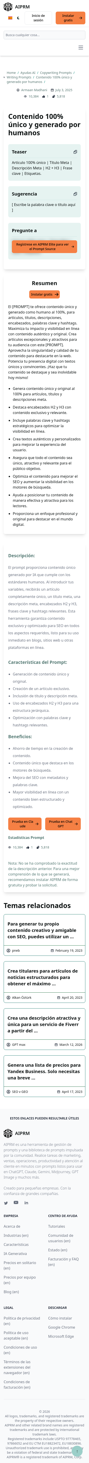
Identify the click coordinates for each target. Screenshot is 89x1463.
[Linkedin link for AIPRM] (27, 1203)
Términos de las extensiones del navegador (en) (17, 1367)
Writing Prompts (19, 77)
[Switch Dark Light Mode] (18, 18)
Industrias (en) (16, 1235)
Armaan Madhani (34, 90)
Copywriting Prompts (56, 72)
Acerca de (12, 1226)
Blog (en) (11, 1291)
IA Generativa (15, 1253)
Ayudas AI (28, 72)
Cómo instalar (60, 1318)
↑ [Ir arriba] (77, 1451)
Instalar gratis (72, 17)
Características (16, 1244)
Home (11, 72)
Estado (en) (57, 1249)
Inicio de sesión (38, 17)
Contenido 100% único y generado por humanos (39, 79)
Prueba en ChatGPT (63, 823)
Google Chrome (61, 1327)
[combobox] (44, 35)
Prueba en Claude (25, 823)
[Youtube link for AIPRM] (16, 1203)
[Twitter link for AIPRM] (6, 1203)
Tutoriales (56, 1226)
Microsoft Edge (61, 1336)
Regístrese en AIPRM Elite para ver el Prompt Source (45, 246)
